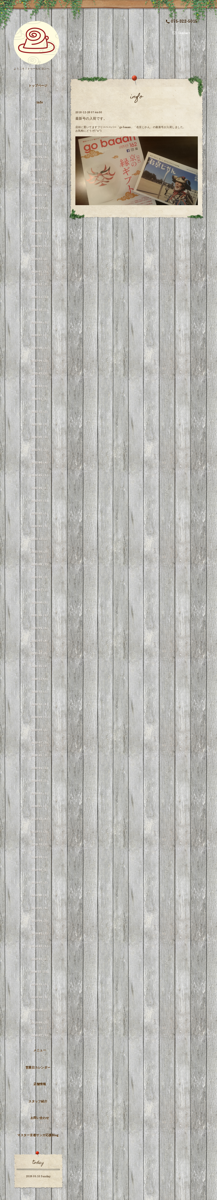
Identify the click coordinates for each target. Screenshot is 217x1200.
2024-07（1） (40, 220)
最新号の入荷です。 (91, 118)
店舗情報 (39, 1084)
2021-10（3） (40, 551)
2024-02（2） (40, 258)
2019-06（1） (40, 895)
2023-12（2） (40, 284)
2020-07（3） (40, 742)
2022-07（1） (40, 449)
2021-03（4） (40, 640)
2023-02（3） (40, 386)
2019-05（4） (40, 908)
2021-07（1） (40, 589)
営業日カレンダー (38, 1067)
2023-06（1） (40, 348)
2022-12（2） (40, 411)
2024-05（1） (40, 246)
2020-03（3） (40, 780)
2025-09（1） (40, 131)
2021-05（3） (40, 615)
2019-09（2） (40, 857)
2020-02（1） (40, 793)
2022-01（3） (40, 526)
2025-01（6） (40, 195)
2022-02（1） (40, 513)
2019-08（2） (40, 869)
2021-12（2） (40, 538)
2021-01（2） (40, 666)
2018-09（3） (40, 1009)
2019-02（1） (40, 946)
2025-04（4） (40, 157)
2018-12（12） (40, 971)
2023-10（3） (40, 309)
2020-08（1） (40, 729)
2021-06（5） (40, 602)
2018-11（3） (40, 984)
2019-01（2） (40, 958)
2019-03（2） (40, 933)
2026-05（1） (40, 118)
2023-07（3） (40, 335)
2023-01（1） (40, 398)
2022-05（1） (40, 475)
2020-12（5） (40, 678)
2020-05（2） (40, 755)
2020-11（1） (40, 691)
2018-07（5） (40, 1035)
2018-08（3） (40, 1022)
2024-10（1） (40, 208)
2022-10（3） (40, 424)
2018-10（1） (40, 997)
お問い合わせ (39, 1118)
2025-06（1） (40, 144)
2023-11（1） (40, 297)
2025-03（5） (40, 169)
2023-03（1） (40, 373)
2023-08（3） (40, 322)
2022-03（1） (40, 500)
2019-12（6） (40, 818)
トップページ (37, 85)
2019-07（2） (40, 882)
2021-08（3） (40, 577)
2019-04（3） (40, 920)
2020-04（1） (40, 768)
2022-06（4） (40, 462)
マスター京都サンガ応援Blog (37, 1135)
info (40, 102)
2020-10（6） (40, 704)
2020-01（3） (40, 806)
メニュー (39, 1050)
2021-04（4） (40, 628)
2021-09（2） (40, 564)
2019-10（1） (40, 844)
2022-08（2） (40, 437)
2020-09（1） (40, 717)
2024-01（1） (40, 271)
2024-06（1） (40, 233)
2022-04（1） (40, 488)
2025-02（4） (40, 182)
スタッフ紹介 (37, 1101)
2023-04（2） (40, 360)
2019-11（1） (40, 831)
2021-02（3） (40, 653)
